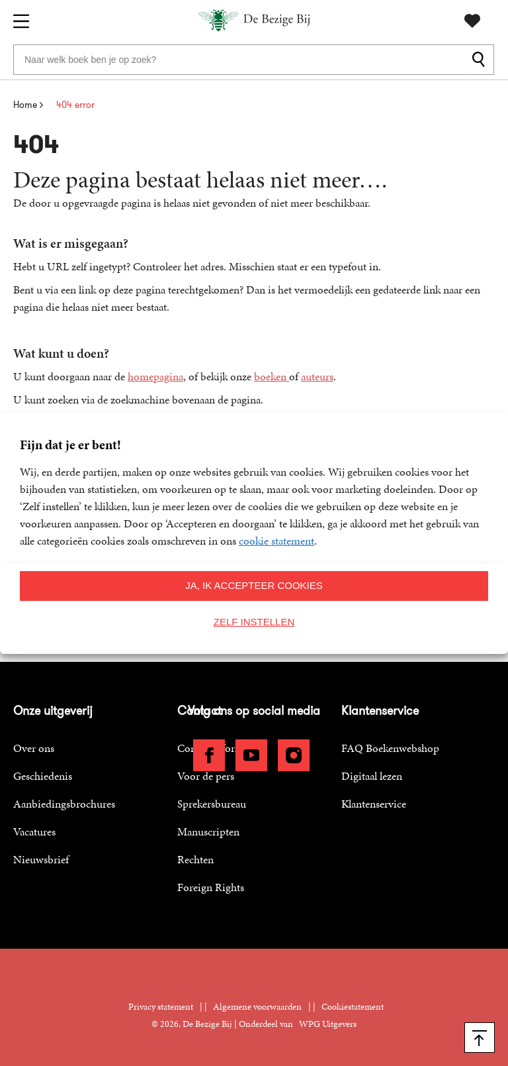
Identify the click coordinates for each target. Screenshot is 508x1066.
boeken (271, 376)
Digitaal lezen (371, 776)
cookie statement (276, 541)
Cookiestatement (352, 1006)
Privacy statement (160, 1006)
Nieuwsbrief (41, 859)
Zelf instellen (254, 621)
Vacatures (34, 831)
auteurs (317, 376)
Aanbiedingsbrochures (64, 804)
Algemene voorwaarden (257, 1006)
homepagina (155, 376)
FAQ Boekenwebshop (390, 748)
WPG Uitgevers (328, 1024)
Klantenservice (373, 804)
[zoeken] (481, 59)
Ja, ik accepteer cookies (254, 585)
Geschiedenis (42, 776)
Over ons (33, 748)
